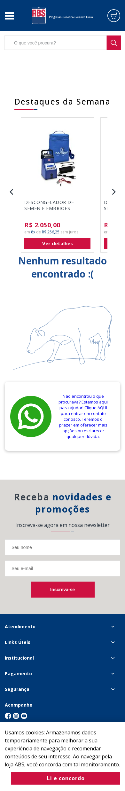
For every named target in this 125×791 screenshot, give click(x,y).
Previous (11, 191)
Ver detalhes (57, 243)
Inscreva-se (62, 589)
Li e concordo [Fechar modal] (66, 778)
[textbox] (62, 42)
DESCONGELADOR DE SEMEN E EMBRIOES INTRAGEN (49, 205)
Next (113, 191)
